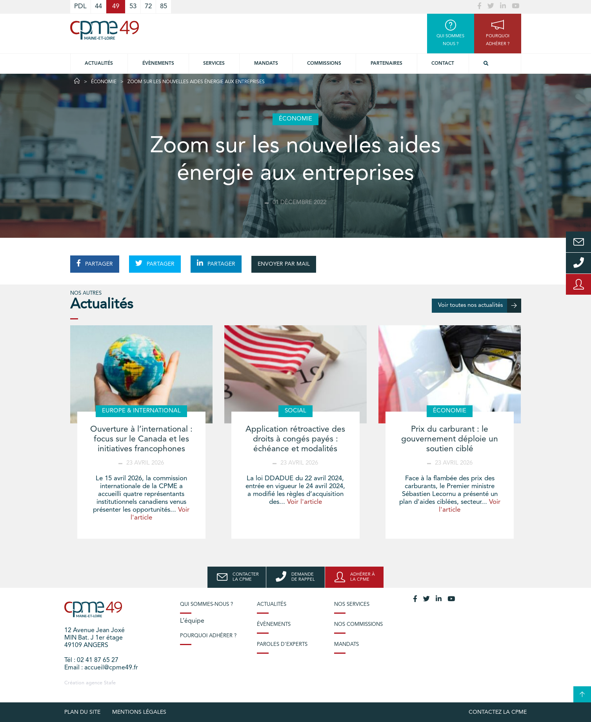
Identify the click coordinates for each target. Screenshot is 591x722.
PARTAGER (94, 263)
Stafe (110, 683)
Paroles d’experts (282, 644)
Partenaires (386, 63)
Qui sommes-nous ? (206, 604)
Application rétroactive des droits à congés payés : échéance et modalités (295, 439)
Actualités (99, 63)
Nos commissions (358, 624)
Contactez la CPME (498, 712)
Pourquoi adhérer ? (208, 635)
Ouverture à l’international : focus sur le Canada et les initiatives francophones (141, 439)
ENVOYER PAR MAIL (284, 264)
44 (98, 6)
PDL (80, 6)
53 (132, 6)
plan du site (82, 712)
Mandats (266, 63)
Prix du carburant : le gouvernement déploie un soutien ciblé (449, 439)
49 (115, 6)
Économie (103, 82)
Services (214, 63)
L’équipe (192, 621)
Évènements (158, 63)
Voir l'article (304, 502)
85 (163, 6)
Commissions (324, 63)
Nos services (351, 604)
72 (148, 6)
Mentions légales (139, 712)
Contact (442, 63)
